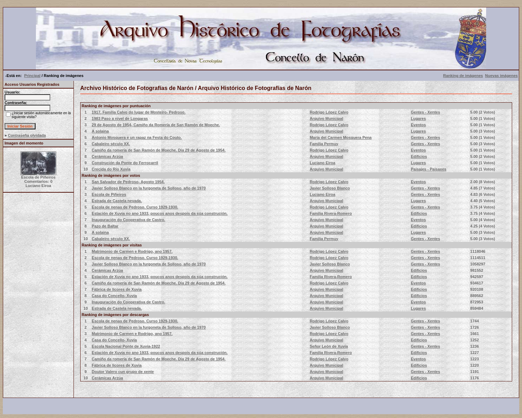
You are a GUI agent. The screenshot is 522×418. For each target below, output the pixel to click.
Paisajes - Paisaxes (428, 169)
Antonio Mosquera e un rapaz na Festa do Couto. (137, 137)
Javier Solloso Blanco (330, 188)
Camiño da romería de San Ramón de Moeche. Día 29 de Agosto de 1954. (158, 150)
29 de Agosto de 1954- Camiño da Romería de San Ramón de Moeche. (156, 125)
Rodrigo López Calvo (329, 112)
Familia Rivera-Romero (331, 213)
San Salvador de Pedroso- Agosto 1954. (128, 182)
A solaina (100, 131)
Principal (32, 75)
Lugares (418, 118)
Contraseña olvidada (27, 135)
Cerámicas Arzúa (107, 156)
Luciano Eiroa (322, 163)
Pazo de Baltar (105, 226)
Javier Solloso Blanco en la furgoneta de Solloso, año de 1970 (149, 188)
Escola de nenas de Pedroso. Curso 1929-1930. (135, 207)
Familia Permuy (324, 144)
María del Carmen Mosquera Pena (340, 137)
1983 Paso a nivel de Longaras (120, 118)
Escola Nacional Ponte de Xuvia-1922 (126, 346)
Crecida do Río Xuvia (111, 169)
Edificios (419, 156)
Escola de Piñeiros (109, 194)
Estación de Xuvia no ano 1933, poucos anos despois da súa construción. (160, 213)
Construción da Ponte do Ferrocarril (125, 163)
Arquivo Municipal (326, 118)
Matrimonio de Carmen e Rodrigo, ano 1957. (132, 251)
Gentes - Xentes (425, 112)
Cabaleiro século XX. (111, 144)
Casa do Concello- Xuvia (114, 296)
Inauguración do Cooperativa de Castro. (128, 220)
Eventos (418, 125)
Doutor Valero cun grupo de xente (123, 371)
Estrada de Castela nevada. (117, 201)
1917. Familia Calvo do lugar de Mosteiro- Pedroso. (139, 112)
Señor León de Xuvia (329, 346)
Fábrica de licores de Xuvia (117, 289)
